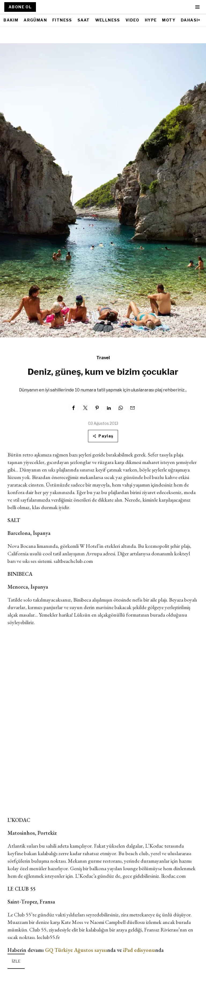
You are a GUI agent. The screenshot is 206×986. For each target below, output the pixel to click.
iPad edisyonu (139, 950)
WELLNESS (107, 20)
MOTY (168, 20)
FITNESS (62, 20)
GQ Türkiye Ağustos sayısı (76, 950)
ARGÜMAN (35, 20)
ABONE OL (20, 7)
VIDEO (132, 20)
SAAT (84, 20)
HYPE (151, 20)
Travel (103, 357)
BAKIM (10, 20)
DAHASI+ (191, 20)
